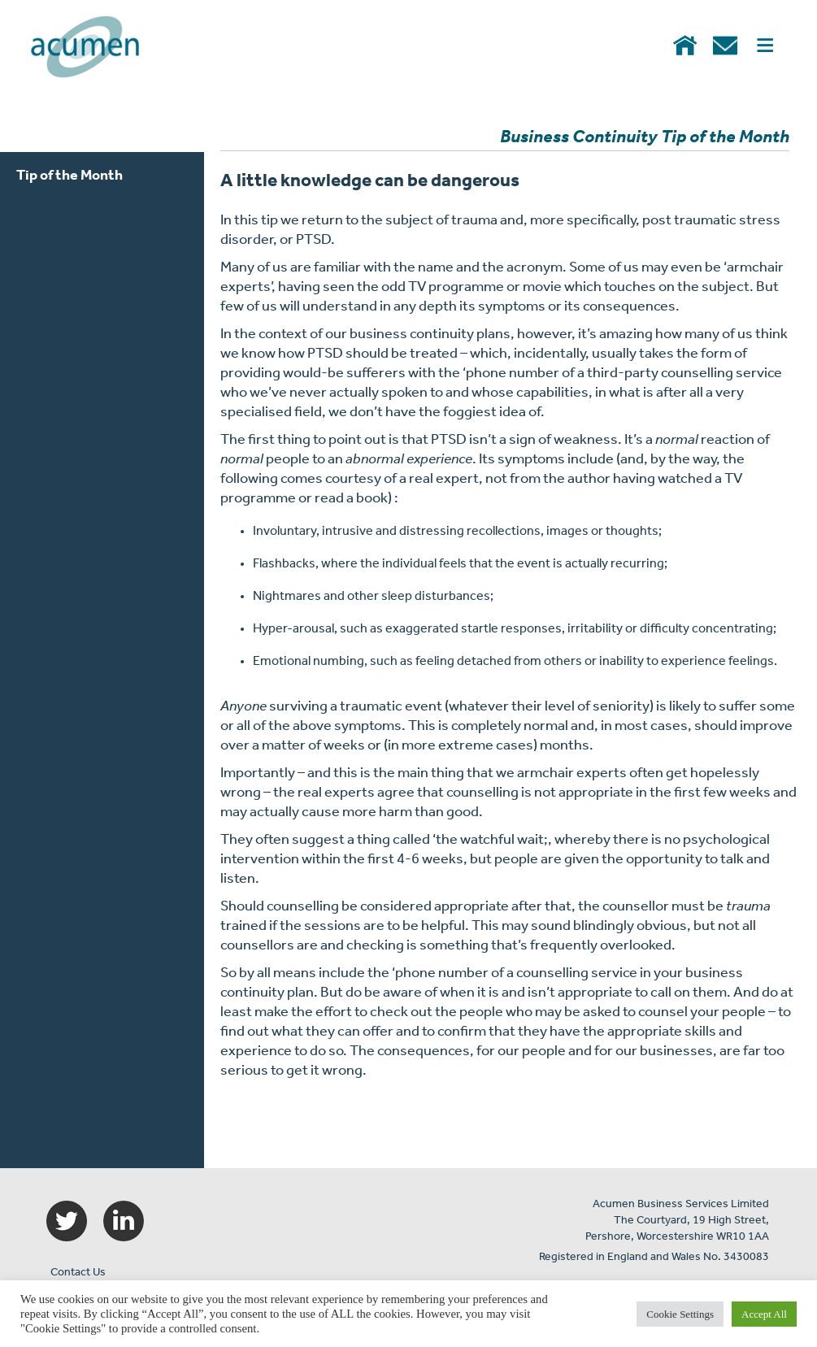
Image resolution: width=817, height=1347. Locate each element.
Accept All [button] (764, 1314)
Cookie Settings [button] (680, 1314)
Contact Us (78, 1273)
